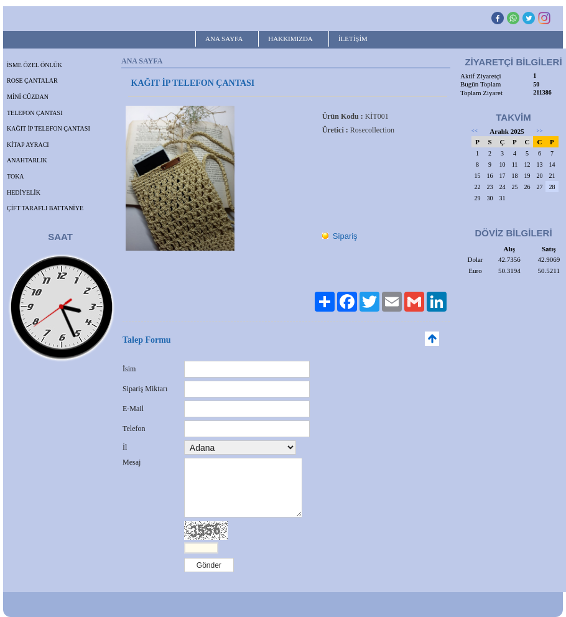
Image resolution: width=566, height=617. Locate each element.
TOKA (15, 176)
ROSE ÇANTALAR (32, 80)
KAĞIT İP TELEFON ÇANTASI (48, 128)
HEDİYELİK (23, 192)
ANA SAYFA (224, 38)
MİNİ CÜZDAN (28, 96)
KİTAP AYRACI (28, 144)
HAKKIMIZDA (290, 38)
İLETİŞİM (353, 38)
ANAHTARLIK (27, 160)
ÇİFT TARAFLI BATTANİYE (45, 208)
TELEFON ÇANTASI (34, 112)
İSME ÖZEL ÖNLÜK (34, 65)
